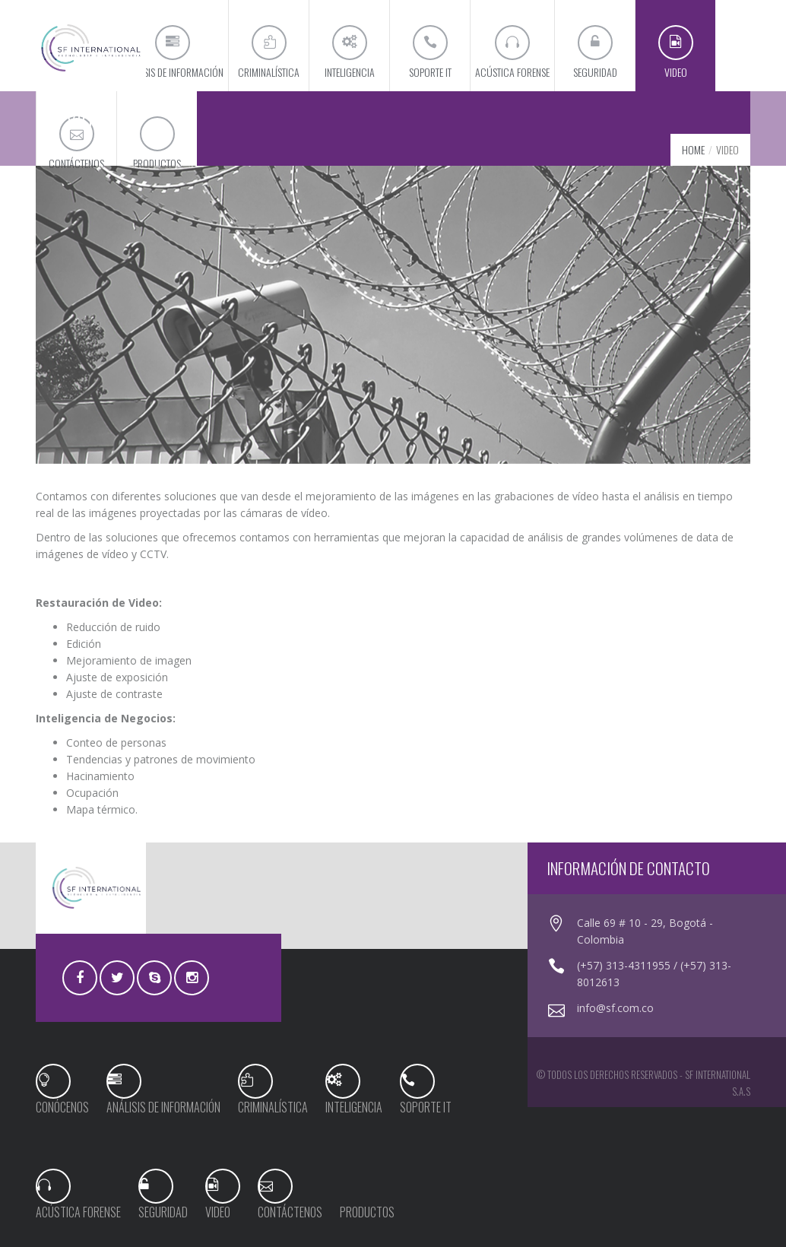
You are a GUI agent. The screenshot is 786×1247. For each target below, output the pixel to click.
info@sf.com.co (615, 1008)
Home (693, 149)
